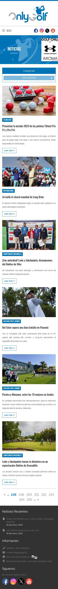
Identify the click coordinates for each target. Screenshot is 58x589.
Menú (6, 30)
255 (29, 499)
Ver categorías (37, 78)
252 (43, 495)
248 (13, 495)
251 (36, 495)
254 (21, 499)
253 (51, 495)
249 (21, 495)
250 (29, 495)
